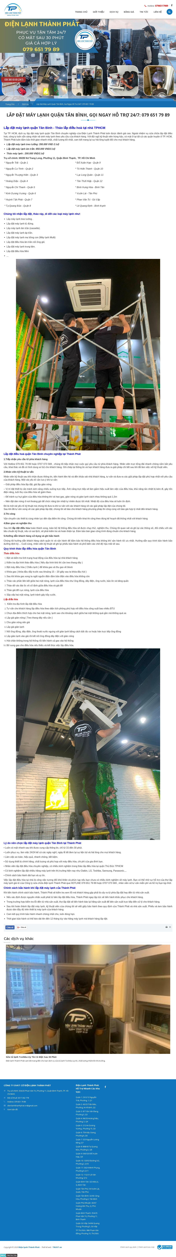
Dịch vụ (25, 104)
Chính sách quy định (128, 1247)
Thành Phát (46, 892)
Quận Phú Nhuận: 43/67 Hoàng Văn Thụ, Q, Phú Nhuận (86, 1206)
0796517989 (161, 5)
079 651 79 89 (23, 464)
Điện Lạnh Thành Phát (93, 133)
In (170, 927)
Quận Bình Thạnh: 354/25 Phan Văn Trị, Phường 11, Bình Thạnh (86, 1216)
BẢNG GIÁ (129, 11)
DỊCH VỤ (114, 11)
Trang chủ (9, 104)
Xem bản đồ (12, 1109)
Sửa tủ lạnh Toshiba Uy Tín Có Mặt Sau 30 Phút (31, 1056)
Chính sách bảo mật (146, 1247)
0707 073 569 (44, 464)
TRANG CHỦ (81, 11)
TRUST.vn (57, 1247)
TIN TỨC (144, 11)
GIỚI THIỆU (98, 11)
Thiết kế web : (47, 1247)
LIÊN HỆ (157, 11)
